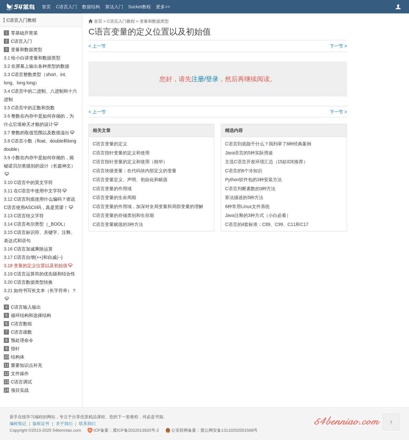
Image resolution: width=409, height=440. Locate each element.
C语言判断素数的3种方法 (250, 188)
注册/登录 (205, 78)
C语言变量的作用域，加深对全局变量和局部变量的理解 (148, 206)
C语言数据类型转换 (33, 282)
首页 (46, 6)
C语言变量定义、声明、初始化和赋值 (130, 179)
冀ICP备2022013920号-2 (136, 430)
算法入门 (114, 6)
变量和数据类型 (26, 49)
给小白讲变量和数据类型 (35, 57)
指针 (15, 348)
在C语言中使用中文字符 (38, 190)
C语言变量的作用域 (112, 188)
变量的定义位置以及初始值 (40, 265)
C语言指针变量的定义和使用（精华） (130, 161)
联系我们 (87, 423)
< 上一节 (97, 46)
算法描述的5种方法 (244, 197)
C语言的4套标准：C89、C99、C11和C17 (266, 224)
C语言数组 (21, 323)
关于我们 (64, 423)
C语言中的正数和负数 (33, 107)
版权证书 (41, 423)
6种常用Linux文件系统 (247, 206)
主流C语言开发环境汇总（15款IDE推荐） (266, 161)
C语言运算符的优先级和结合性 (44, 273)
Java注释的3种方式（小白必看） (257, 215)
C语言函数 (21, 332)
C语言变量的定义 (110, 143)
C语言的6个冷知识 (243, 170)
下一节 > (338, 46)
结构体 (17, 356)
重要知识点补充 (26, 365)
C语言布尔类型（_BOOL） (41, 224)
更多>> (163, 6)
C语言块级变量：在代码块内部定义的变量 (134, 170)
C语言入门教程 (21, 20)
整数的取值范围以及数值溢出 (40, 132)
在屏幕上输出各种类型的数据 (40, 66)
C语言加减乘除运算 (33, 248)
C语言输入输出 (26, 307)
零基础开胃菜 (24, 32)
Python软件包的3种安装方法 (253, 179)
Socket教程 (139, 6)
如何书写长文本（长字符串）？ (45, 290)
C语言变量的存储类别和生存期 (123, 215)
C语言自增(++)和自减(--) (38, 257)
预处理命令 (22, 340)
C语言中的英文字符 (33, 182)
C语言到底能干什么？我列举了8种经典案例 (268, 143)
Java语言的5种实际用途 (249, 152)
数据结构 (91, 6)
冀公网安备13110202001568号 (229, 430)
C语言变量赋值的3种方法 (118, 224)
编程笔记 (18, 423)
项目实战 (20, 390)
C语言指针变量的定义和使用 (121, 152)
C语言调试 (21, 381)
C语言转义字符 (29, 215)
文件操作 (20, 373)
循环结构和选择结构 (31, 315)
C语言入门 (66, 6)
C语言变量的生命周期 (114, 197)
